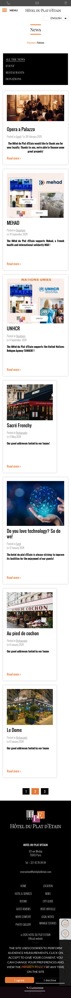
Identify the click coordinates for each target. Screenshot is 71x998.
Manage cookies (47, 923)
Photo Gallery (23, 924)
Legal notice (47, 917)
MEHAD (13, 222)
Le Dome (14, 729)
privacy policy (33, 967)
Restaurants (15, 72)
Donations (13, 79)
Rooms (23, 901)
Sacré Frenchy (19, 425)
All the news (15, 59)
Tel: (35, 863)
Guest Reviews (23, 909)
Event (10, 66)
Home (31, 42)
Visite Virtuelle (47, 909)
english (56, 18)
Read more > (14, 158)
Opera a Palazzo (21, 129)
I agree (19, 980)
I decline (50, 980)
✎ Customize (34, 987)
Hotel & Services (23, 894)
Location (48, 886)
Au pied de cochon (23, 633)
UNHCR (13, 328)
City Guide (48, 901)
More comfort (23, 917)
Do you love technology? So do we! (33, 533)
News (48, 894)
